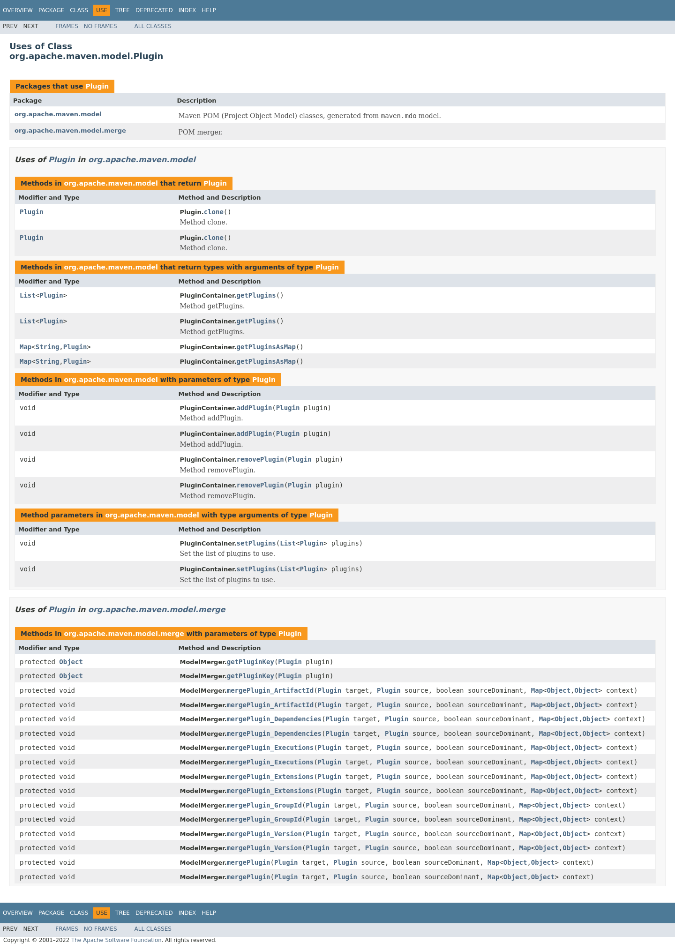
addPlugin (254, 407)
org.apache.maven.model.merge (70, 130)
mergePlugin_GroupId (264, 805)
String (48, 347)
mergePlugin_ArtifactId (270, 690)
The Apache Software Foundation (116, 940)
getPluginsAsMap (266, 347)
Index (187, 10)
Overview (18, 10)
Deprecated (154, 10)
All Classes (153, 26)
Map (25, 347)
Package (51, 10)
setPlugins (256, 543)
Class (79, 10)
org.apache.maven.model (58, 114)
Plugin (97, 86)
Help (209, 10)
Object (71, 662)
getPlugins (256, 295)
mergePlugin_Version (264, 834)
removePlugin (260, 459)
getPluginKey (250, 662)
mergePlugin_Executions (270, 747)
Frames (66, 26)
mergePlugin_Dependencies (274, 719)
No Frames (100, 26)
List (28, 295)
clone (214, 212)
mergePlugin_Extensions (270, 776)
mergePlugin (248, 862)
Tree (122, 10)
